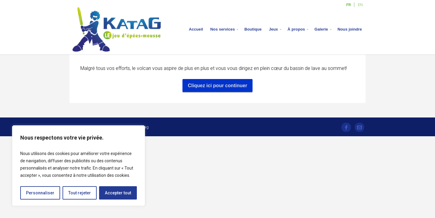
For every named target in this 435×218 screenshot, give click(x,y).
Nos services (222, 29)
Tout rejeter (79, 192)
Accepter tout (118, 192)
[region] (78, 165)
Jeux (273, 29)
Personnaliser (40, 192)
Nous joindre (349, 29)
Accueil (196, 29)
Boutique (253, 29)
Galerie (321, 29)
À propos (296, 29)
